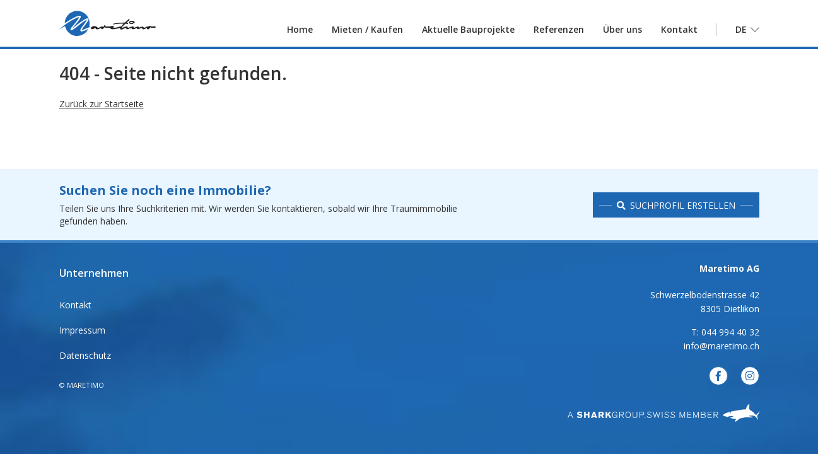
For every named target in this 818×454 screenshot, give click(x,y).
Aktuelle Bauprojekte (468, 34)
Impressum (82, 330)
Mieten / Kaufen (367, 34)
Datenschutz (85, 355)
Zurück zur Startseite (101, 120)
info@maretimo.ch (721, 346)
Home (300, 34)
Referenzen (559, 34)
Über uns (622, 34)
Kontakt (679, 34)
